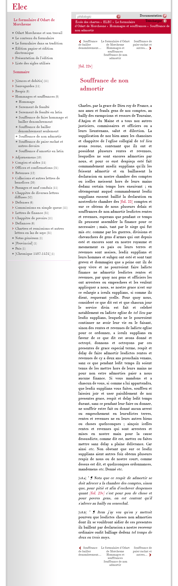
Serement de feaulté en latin (40, 112)
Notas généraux (29, 238)
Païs (20, 248)
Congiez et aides (30, 163)
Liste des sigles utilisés (32, 63)
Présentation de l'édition (34, 58)
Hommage (27, 102)
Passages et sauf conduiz (36, 188)
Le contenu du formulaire (34, 38)
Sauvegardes (27, 86)
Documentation (151, 15)
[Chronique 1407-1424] (34, 254)
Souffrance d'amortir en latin (41, 151)
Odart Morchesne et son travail (38, 33)
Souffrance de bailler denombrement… (89, 45)
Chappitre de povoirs (34, 218)
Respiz (22, 91)
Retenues (25, 173)
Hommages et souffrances (128, 26)
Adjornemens (28, 157)
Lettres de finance (32, 213)
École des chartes (87, 22)
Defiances (24, 223)
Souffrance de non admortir (115, 57)
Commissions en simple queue (41, 208)
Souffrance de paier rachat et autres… (142, 45)
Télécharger (153, 21)
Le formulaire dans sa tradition (39, 43)
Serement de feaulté (34, 107)
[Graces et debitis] (31, 81)
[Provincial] (26, 243)
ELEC (107, 22)
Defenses (24, 202)
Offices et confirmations (36, 168)
